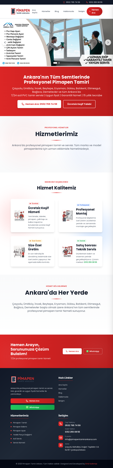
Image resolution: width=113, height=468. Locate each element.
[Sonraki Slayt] (108, 42)
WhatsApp (92, 351)
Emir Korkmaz (91, 464)
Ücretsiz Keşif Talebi (79, 104)
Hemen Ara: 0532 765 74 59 (39, 104)
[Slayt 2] (59, 63)
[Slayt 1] (55, 63)
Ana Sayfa (34, 11)
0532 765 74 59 (72, 425)
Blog (57, 11)
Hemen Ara (72, 351)
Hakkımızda (68, 11)
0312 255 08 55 (90, 262)
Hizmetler (46, 11)
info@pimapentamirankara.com (81, 439)
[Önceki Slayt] (5, 42)
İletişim (81, 11)
